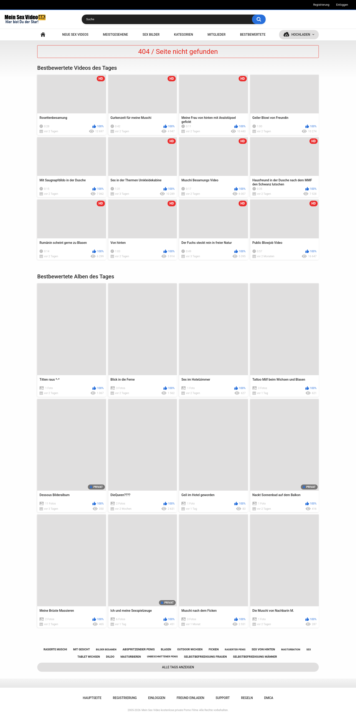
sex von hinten (263, 649)
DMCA (268, 698)
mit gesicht (81, 649)
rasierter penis (235, 649)
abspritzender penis (139, 649)
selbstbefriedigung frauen (205, 656)
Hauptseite (43, 34)
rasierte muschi (55, 649)
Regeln (247, 698)
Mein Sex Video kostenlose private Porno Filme (169, 710)
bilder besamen (106, 649)
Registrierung (321, 4)
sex (308, 649)
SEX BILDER (151, 34)
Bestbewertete (252, 34)
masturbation (290, 649)
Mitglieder (216, 34)
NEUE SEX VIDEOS (75, 34)
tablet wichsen (88, 656)
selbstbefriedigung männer (255, 656)
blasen (166, 649)
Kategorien (183, 34)
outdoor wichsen (190, 649)
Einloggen (342, 4)
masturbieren (131, 656)
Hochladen (300, 34)
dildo (110, 656)
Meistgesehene (115, 34)
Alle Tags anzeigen (178, 667)
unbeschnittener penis (162, 656)
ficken (214, 649)
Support (223, 698)
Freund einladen (190, 698)
